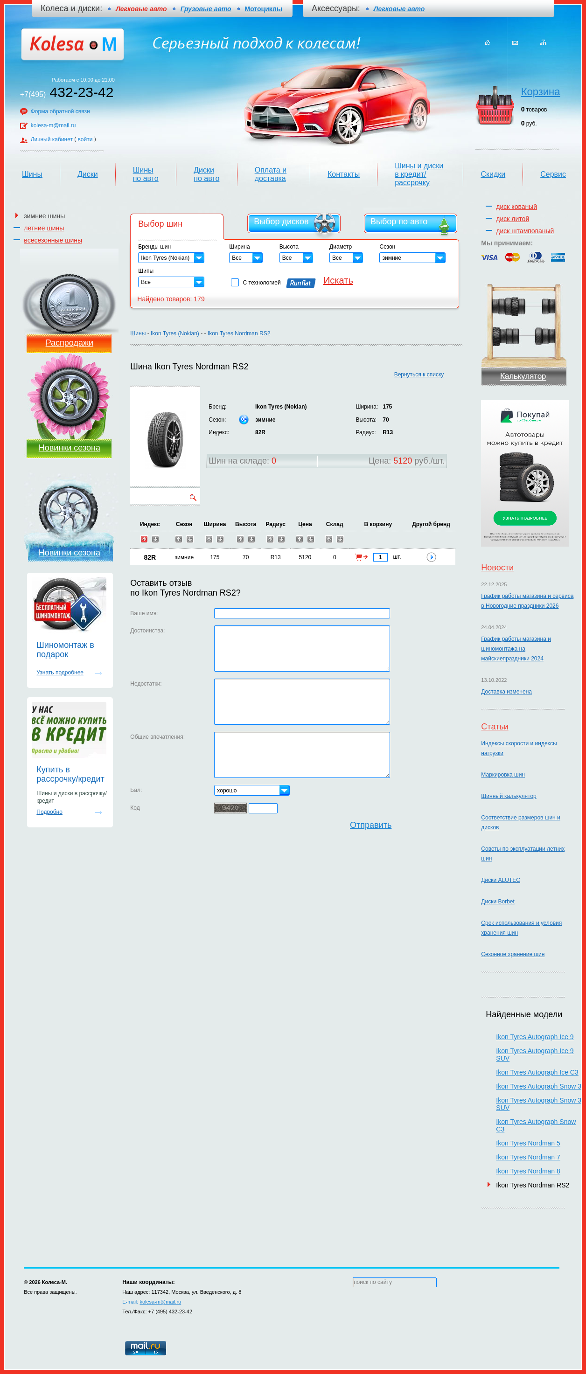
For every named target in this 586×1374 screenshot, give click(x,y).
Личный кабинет (52, 139)
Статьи (494, 726)
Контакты (344, 174)
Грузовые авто (206, 9)
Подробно (49, 812)
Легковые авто (399, 9)
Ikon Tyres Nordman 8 (528, 1171)
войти (85, 139)
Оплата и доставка (270, 174)
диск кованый (516, 206)
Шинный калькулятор (508, 796)
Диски (87, 174)
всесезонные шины (53, 240)
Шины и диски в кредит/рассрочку (419, 174)
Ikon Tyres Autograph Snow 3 (538, 1086)
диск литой (512, 218)
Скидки (493, 174)
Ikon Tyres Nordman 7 (528, 1157)
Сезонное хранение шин (512, 954)
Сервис (553, 174)
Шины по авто (146, 174)
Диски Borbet (497, 901)
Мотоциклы (263, 9)
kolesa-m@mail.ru (53, 125)
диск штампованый (525, 231)
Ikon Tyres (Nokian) (175, 333)
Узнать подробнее (60, 672)
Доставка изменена (506, 691)
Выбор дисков (281, 221)
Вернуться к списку (419, 374)
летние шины (44, 228)
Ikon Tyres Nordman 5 (528, 1143)
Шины (32, 174)
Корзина (540, 91)
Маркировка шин (503, 774)
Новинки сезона (69, 447)
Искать (338, 280)
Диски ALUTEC (500, 880)
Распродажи (69, 342)
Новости (497, 567)
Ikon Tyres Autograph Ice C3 (537, 1072)
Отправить (370, 825)
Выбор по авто (398, 221)
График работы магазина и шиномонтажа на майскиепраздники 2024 (516, 649)
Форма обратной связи (60, 111)
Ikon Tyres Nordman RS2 (239, 333)
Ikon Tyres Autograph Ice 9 (534, 1037)
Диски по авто (206, 174)
